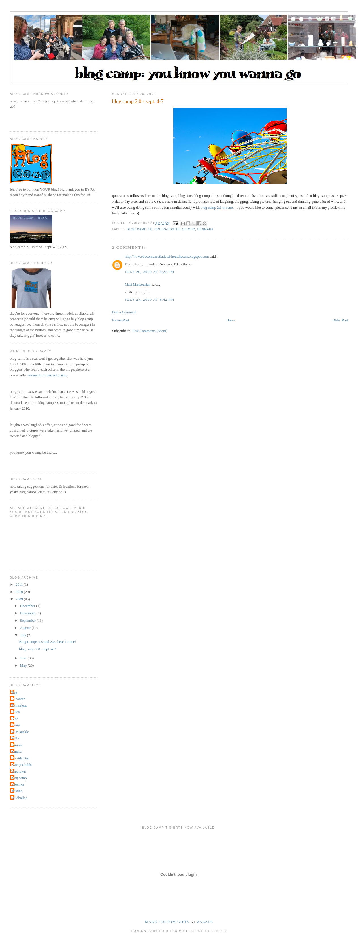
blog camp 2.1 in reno (217, 207)
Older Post (340, 320)
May (24, 665)
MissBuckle (20, 732)
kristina (16, 791)
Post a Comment (124, 312)
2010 (20, 592)
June (24, 658)
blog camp (19, 778)
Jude (14, 719)
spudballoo (19, 798)
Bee (14, 692)
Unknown (18, 771)
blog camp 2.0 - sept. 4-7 (37, 649)
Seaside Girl (20, 758)
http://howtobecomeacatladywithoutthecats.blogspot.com (167, 256)
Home (230, 320)
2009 (20, 599)
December (28, 606)
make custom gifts (167, 922)
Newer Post (120, 320)
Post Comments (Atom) (149, 331)
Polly (15, 738)
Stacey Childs (21, 764)
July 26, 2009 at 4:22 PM (149, 272)
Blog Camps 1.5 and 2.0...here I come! (47, 641)
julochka (17, 784)
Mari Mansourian (138, 284)
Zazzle (205, 922)
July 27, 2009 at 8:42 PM (149, 299)
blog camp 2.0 (139, 229)
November (28, 613)
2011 (20, 584)
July (23, 635)
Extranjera (19, 705)
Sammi (16, 745)
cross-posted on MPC (174, 229)
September (28, 620)
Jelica (15, 712)
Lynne (16, 725)
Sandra (16, 751)
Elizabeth (18, 699)
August (26, 628)
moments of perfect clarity (47, 375)
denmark (205, 229)
